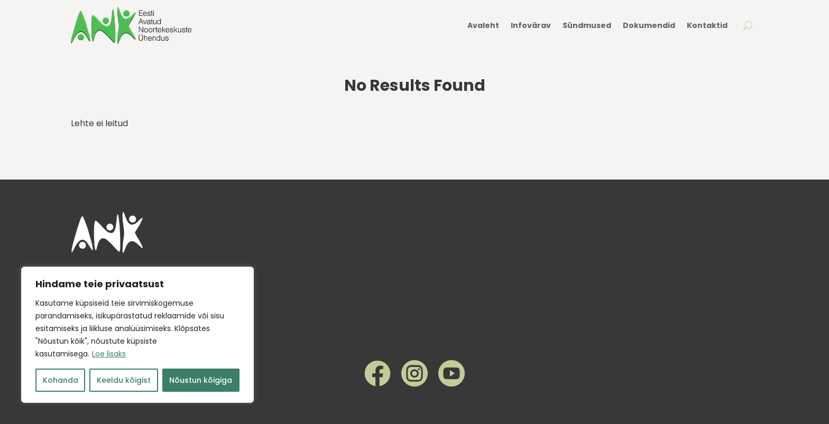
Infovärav (531, 25)
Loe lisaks (109, 353)
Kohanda (60, 380)
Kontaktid (707, 25)
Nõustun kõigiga (200, 380)
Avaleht (483, 25)
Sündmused (587, 25)
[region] (137, 335)
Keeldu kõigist (124, 380)
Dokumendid (649, 25)
